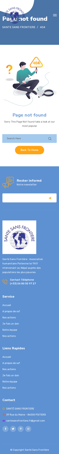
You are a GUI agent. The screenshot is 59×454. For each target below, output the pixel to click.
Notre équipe (9, 329)
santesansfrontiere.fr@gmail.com (25, 420)
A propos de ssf (11, 311)
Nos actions (9, 317)
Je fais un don (10, 323)
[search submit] (49, 138)
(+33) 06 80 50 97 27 (23, 283)
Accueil (6, 305)
